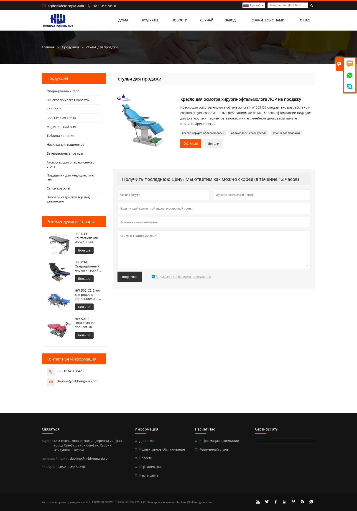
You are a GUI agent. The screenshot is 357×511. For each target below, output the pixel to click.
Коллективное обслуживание (162, 449)
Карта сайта (148, 475)
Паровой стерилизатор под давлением (68, 199)
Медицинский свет (61, 127)
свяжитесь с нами (268, 20)
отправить (129, 277)
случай (206, 20)
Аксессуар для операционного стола (70, 164)
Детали (213, 143)
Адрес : (47, 440)
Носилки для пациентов (65, 144)
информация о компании (219, 440)
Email (191, 143)
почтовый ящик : (55, 458)
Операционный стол (63, 91)
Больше (84, 250)
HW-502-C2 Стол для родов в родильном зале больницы (87, 294)
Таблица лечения (60, 135)
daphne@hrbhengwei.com (66, 6)
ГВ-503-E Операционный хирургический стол (87, 266)
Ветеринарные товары (65, 153)
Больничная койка (61, 118)
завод (230, 20)
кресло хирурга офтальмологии (203, 133)
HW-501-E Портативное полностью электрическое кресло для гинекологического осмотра (88, 323)
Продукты (149, 20)
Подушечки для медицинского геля (70, 177)
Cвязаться (51, 429)
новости (179, 20)
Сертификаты (150, 466)
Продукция (70, 47)
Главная (48, 47)
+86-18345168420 (104, 6)
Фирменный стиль (214, 449)
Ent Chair (54, 109)
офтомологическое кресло (248, 133)
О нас (305, 20)
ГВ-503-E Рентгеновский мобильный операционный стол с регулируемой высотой (87, 238)
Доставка (146, 440)
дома (123, 20)
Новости (145, 458)
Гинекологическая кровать (68, 100)
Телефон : (49, 467)
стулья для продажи (286, 133)
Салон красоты (58, 188)
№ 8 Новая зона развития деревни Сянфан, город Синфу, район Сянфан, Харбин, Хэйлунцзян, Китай (88, 445)
